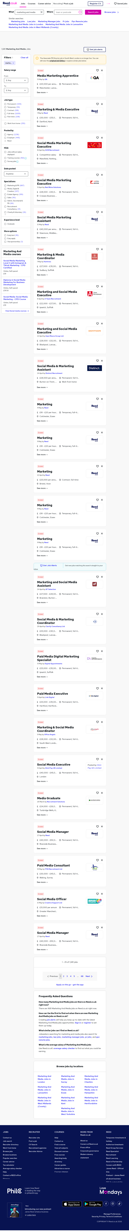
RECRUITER (34, 1132)
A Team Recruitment (53, 299)
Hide (6, 148)
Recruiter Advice (35, 1151)
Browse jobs (111, 12)
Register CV (95, 3)
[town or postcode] (68, 12)
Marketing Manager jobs (49, 21)
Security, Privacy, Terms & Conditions (107, 1218)
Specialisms (9, 181)
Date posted (10, 168)
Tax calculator (8, 1165)
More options (10, 231)
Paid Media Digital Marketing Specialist (58, 658)
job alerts (51, 1019)
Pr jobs (66, 21)
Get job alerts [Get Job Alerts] (95, 49)
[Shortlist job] (97, 70)
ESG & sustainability (114, 1182)
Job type (8, 100)
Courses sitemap (61, 1172)
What (11, 12)
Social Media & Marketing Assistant (55, 368)
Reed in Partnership (114, 1162)
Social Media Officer (52, 899)
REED (108, 1132)
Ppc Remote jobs (79, 21)
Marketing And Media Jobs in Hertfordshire (91, 1100)
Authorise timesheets (114, 1144)
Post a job (33, 1141)
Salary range (10, 70)
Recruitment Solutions (56, 802)
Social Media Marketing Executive (54, 144)
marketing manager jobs (73, 1037)
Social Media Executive (53, 764)
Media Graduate (48, 798)
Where (50, 12)
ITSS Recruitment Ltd (53, 869)
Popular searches (10, 1158)
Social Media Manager (53, 832)
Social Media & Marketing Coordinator (55, 621)
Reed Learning (112, 1158)
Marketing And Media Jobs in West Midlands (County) (34, 27)
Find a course (60, 1144)
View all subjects (61, 1148)
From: (6, 76)
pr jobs (88, 1037)
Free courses (60, 1155)
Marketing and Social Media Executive (57, 293)
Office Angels (49, 734)
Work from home (9, 1148)
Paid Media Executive (52, 694)
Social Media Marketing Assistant (54, 219)
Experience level (12, 220)
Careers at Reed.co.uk (89, 1144)
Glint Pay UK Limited (53, 768)
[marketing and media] (9, 63)
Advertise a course (62, 1168)
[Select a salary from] (16, 80)
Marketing (44, 404)
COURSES (59, 1132)
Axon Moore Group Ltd (54, 336)
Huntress (47, 261)
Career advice (8, 1162)
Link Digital (49, 697)
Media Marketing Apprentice (58, 76)
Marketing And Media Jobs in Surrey (68, 1079)
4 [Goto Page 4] (70, 976)
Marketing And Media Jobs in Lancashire (64, 24)
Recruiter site (34, 1138)
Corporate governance (89, 1151)
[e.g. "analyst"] (29, 12)
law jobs (57, 1037)
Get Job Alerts (48, 565)
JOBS (5, 1132)
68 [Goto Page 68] (82, 976)
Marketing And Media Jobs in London (26, 24)
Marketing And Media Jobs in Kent (68, 1100)
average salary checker (64, 1048)
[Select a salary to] (16, 90)
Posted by (8, 130)
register (87, 1022)
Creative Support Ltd (53, 903)
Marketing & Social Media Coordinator (55, 729)
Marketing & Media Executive (58, 109)
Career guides (60, 1165)
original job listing (57, 61)
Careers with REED (113, 1165)
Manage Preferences (112, 1216)
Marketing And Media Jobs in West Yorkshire (68, 1111)
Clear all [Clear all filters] (24, 57)
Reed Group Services (114, 1148)
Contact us (7, 1138)
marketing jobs (45, 1037)
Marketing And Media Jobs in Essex (68, 1090)
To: (5, 86)
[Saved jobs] (120, 3)
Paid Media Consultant (53, 865)
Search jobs (93, 12)
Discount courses (61, 1151)
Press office (85, 1147)
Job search (7, 1141)
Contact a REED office (12, 1175)
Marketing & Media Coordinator (50, 256)
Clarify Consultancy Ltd (55, 626)
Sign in (78, 1022)
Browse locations (10, 1155)
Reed (46, 113)
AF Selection (51, 589)
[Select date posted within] (16, 173)
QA (46, 79)
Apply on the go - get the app (70, 984)
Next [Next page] (89, 976)
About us (84, 1141)
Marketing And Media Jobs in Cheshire (91, 1079)
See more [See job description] (42, 92)
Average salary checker (12, 1168)
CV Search (33, 1144)
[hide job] (102, 70)
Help (5, 1172)
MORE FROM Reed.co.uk (86, 1133)
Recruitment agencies (37, 1148)
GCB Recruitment (52, 150)
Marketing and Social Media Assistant (57, 584)
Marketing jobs (18, 21)
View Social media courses (17, 311)
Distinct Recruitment (54, 373)
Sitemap (6, 1179)
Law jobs (31, 21)
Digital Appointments (53, 663)
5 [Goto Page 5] (74, 976)
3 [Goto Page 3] (67, 976)
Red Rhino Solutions (53, 187)
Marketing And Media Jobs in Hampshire (91, 1090)
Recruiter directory (10, 1144)
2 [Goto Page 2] (63, 976)
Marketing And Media (16, 49)
